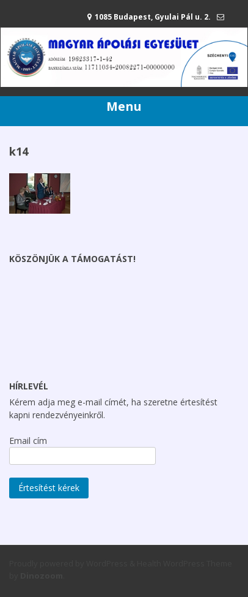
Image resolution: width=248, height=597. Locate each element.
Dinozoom (41, 575)
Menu (124, 106)
